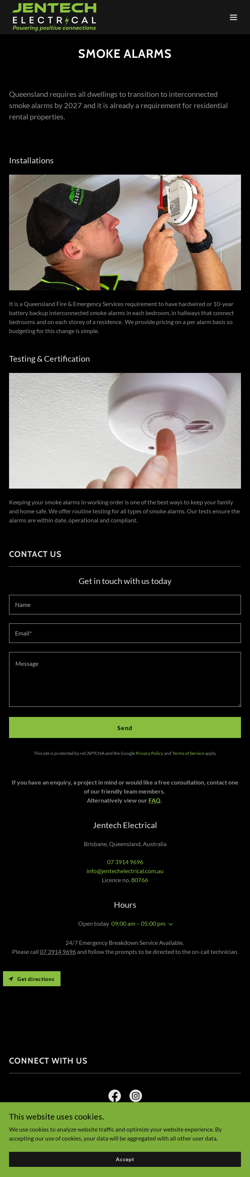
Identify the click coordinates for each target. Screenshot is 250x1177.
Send (124, 727)
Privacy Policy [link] (149, 753)
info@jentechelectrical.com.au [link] (125, 870)
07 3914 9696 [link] (125, 861)
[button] (233, 17)
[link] (54, 17)
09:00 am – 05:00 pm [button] (138, 923)
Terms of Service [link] (188, 753)
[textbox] (125, 604)
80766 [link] (139, 879)
